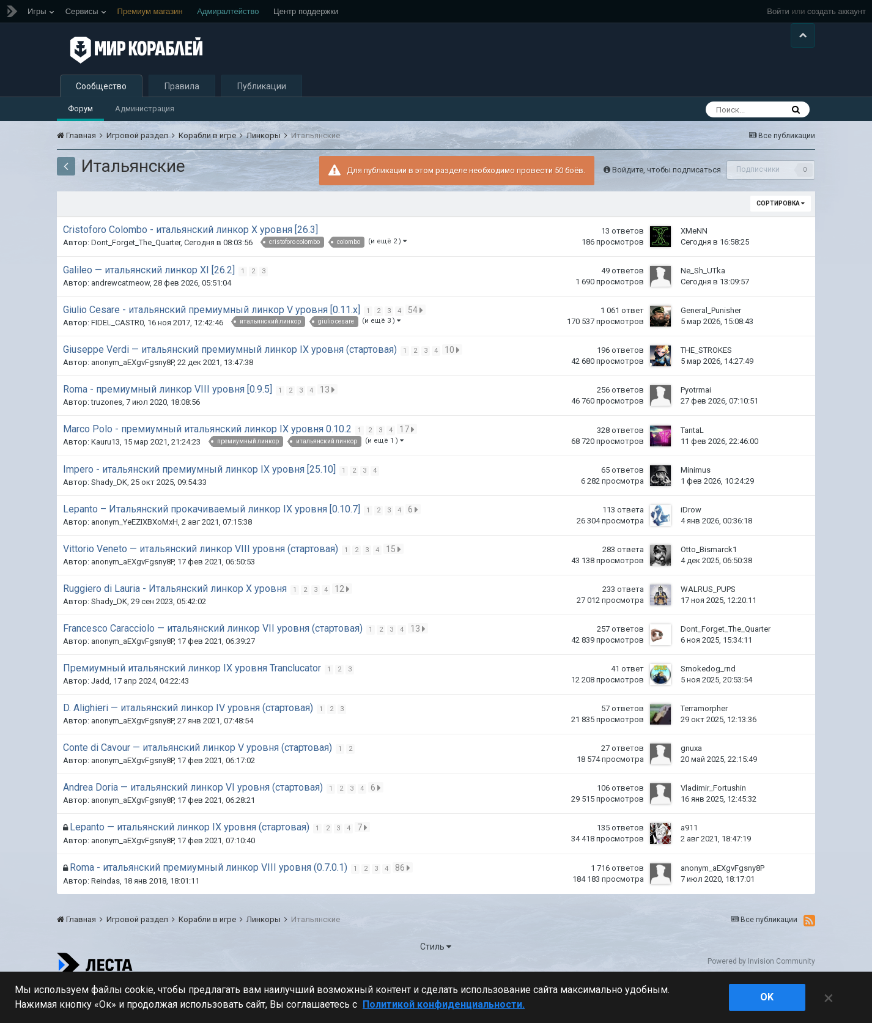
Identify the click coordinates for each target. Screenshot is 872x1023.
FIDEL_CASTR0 (117, 356)
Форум (80, 142)
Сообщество (101, 120)
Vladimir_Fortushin (713, 821)
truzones (106, 435)
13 (329, 423)
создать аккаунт (836, 11)
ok (767, 997)
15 (395, 583)
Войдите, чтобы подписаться (666, 202)
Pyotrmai (696, 423)
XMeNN (694, 263)
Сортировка (780, 237)
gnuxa (691, 781)
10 (454, 383)
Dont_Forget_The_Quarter (135, 276)
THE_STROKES (706, 383)
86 (404, 901)
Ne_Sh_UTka (703, 304)
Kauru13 (105, 475)
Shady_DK (109, 515)
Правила (181, 120)
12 (344, 622)
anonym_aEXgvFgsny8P (132, 396)
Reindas (105, 914)
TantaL (692, 463)
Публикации (261, 120)
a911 (689, 861)
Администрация (144, 142)
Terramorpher (704, 742)
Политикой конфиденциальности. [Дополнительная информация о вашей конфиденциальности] (444, 1004)
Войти (778, 11)
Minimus (696, 503)
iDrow (691, 543)
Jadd (100, 714)
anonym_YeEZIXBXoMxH (134, 555)
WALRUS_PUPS (708, 622)
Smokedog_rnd (708, 702)
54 (417, 344)
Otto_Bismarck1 (709, 583)
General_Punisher (711, 344)
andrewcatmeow (120, 316)
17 (408, 463)
